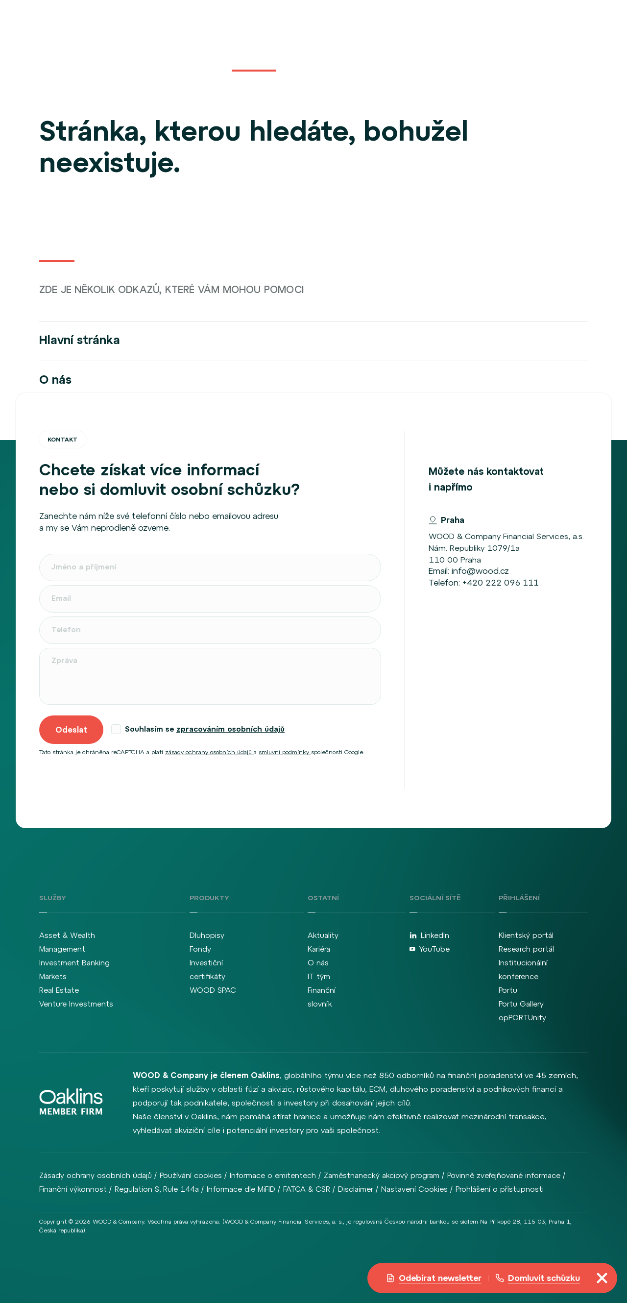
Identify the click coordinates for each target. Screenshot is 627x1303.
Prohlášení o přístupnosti (500, 1189)
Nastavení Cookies (414, 1189)
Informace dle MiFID (241, 1189)
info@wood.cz (480, 571)
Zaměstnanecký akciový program (381, 1175)
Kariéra (346, 45)
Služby (209, 45)
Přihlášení (486, 45)
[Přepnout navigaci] (602, 1278)
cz (542, 45)
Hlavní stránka (79, 339)
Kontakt (424, 45)
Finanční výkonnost (73, 1189)
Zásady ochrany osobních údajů (95, 1175)
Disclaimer (355, 1189)
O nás (386, 45)
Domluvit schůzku (537, 1278)
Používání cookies (191, 1175)
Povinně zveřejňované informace (503, 1175)
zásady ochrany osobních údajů (209, 752)
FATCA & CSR (306, 1189)
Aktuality (304, 45)
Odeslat (71, 729)
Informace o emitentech (273, 1175)
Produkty (254, 45)
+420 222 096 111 (500, 583)
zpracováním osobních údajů (230, 729)
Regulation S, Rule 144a (157, 1189)
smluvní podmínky (285, 752)
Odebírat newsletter (434, 1278)
